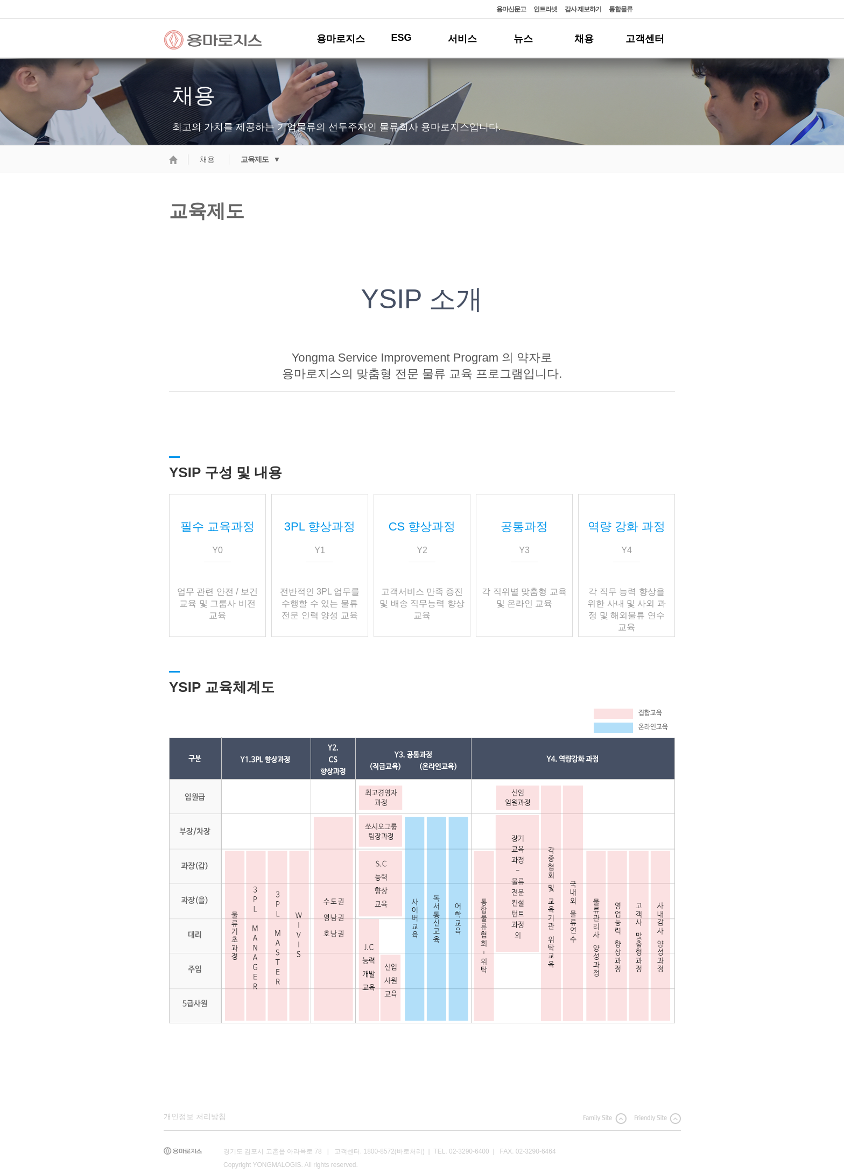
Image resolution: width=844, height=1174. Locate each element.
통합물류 (620, 9)
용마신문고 (511, 9)
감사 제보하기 (583, 9)
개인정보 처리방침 (195, 1116)
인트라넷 (545, 9)
